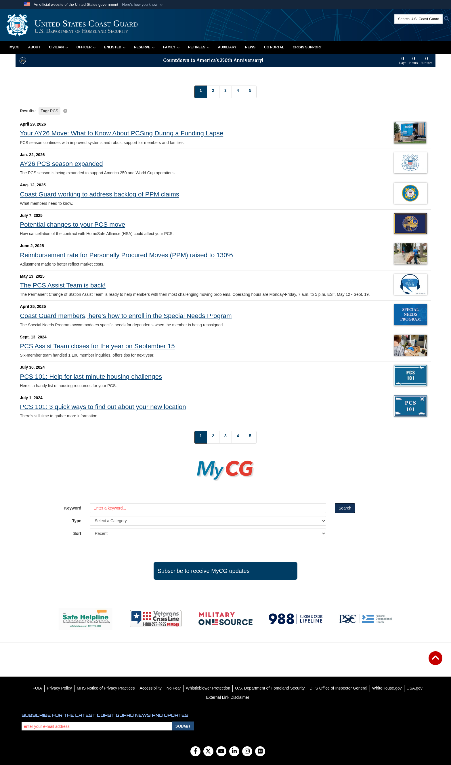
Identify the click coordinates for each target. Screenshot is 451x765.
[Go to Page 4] (238, 92)
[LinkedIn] (234, 751)
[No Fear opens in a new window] (174, 688)
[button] (143, 4)
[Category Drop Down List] (208, 521)
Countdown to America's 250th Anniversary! (213, 60)
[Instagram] (247, 751)
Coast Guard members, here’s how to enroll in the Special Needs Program (126, 315)
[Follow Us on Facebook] (195, 751)
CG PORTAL (274, 47)
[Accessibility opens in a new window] (150, 688)
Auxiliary (227, 47)
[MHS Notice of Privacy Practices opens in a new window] (106, 688)
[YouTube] (221, 751)
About (34, 47)
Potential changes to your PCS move (72, 224)
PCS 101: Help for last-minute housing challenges (91, 376)
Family (171, 47)
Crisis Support (307, 47)
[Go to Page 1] (200, 92)
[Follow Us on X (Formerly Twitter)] (208, 751)
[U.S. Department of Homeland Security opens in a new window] (270, 688)
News (250, 47)
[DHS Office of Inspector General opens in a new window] (338, 688)
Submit (183, 726)
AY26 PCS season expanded (61, 163)
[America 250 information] (22, 60)
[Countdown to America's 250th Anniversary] (416, 60)
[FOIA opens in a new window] (37, 688)
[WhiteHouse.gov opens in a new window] (387, 688)
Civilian (58, 47)
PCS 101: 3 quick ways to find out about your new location (103, 406)
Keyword (72, 508)
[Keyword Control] (208, 508)
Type (76, 520)
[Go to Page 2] (213, 92)
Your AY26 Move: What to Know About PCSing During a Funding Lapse (121, 133)
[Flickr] (260, 751)
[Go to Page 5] (250, 92)
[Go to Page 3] (225, 92)
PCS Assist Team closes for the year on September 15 (97, 346)
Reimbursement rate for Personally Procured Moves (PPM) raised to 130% (126, 255)
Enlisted (114, 47)
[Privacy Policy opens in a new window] (59, 688)
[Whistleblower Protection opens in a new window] (208, 688)
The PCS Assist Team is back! (63, 285)
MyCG (14, 47)
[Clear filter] (225, 110)
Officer (86, 47)
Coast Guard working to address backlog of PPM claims (99, 194)
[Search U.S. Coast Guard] (418, 19)
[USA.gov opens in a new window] (415, 688)
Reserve (144, 47)
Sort (77, 533)
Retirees (198, 47)
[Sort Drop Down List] (208, 533)
